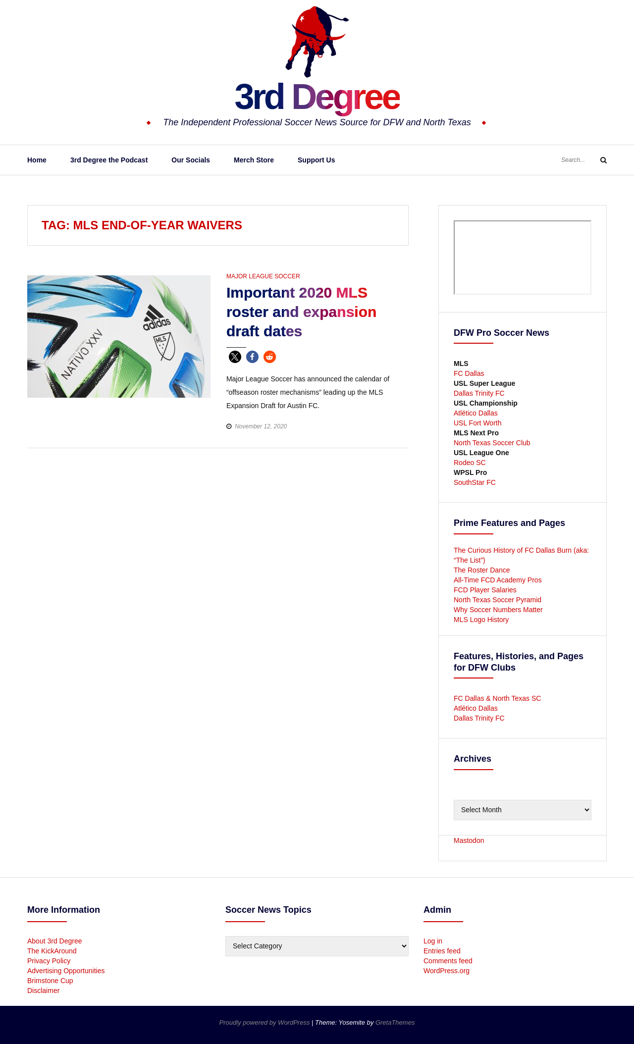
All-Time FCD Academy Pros (498, 580)
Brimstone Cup (50, 981)
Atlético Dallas (476, 413)
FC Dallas (469, 373)
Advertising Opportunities (66, 971)
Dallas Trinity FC (479, 393)
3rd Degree (316, 96)
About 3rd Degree (54, 941)
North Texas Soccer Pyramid (497, 600)
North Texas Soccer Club (492, 443)
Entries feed (442, 951)
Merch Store (254, 160)
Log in (432, 941)
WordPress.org (446, 971)
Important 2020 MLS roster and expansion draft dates (301, 311)
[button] (235, 357)
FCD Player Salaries (485, 590)
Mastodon (469, 840)
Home (37, 160)
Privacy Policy (48, 961)
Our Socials (190, 160)
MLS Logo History (481, 620)
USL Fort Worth (477, 423)
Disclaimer (43, 990)
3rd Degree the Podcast (109, 160)
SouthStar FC (475, 482)
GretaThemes (395, 1022)
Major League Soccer (263, 276)
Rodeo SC (470, 463)
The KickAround (52, 951)
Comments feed (448, 961)
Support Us (316, 160)
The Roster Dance (483, 570)
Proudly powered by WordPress (265, 1022)
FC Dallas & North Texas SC (497, 698)
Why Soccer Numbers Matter (498, 610)
